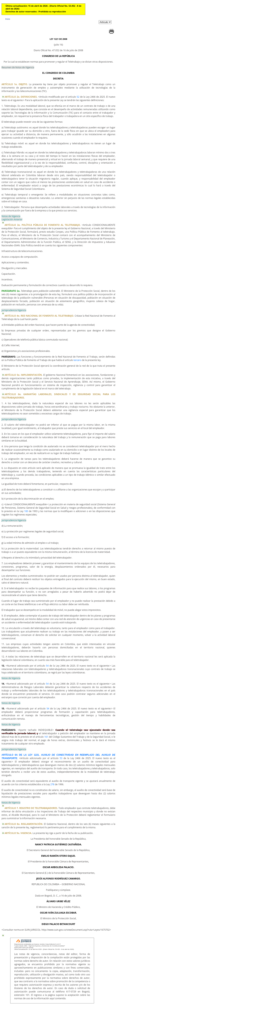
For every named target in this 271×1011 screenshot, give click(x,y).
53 (61, 758)
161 (46, 736)
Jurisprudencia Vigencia (14, 310)
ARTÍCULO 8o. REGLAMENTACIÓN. (24, 824)
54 (47, 665)
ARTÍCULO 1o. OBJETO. (15, 84)
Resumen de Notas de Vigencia (18, 67)
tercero (77, 360)
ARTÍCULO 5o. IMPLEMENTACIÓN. (23, 374)
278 (52, 784)
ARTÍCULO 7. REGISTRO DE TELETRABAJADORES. (31, 808)
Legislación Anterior (12, 219)
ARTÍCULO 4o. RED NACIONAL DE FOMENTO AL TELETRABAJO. (39, 315)
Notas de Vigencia (11, 216)
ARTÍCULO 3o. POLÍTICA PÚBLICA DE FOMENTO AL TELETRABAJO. (43, 225)
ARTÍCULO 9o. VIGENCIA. (18, 833)
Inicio (7, 19)
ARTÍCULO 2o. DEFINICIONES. (21, 96)
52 (78, 96)
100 (26, 511)
